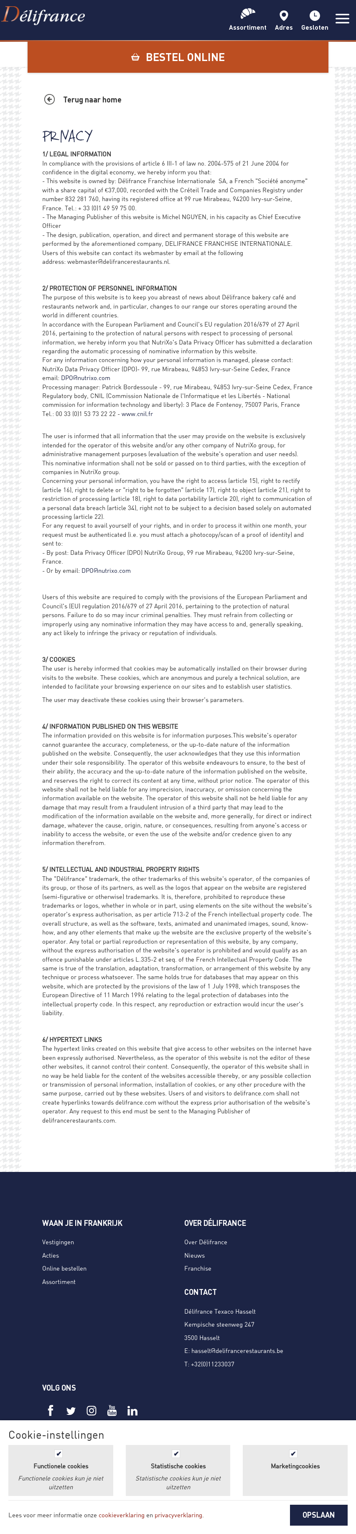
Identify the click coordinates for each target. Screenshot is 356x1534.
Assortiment (59, 1281)
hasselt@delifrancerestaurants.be (237, 1350)
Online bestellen (64, 1268)
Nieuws (194, 1255)
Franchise (197, 1268)
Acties (50, 1255)
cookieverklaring (122, 1515)
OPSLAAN (319, 1514)
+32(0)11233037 (212, 1364)
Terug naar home (92, 99)
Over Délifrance (205, 1242)
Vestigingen (58, 1242)
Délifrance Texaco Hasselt (220, 1311)
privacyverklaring (178, 1515)
